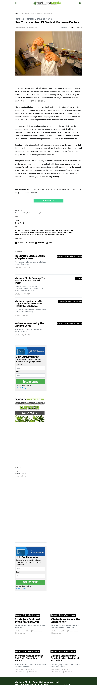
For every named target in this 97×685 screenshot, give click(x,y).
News (45, 235)
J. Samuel (18, 267)
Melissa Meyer (31, 235)
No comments (37, 631)
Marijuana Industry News (36, 232)
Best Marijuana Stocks (22, 230)
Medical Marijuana (20, 235)
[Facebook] (17, 474)
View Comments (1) (48, 200)
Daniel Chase (19, 670)
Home (16, 13)
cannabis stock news (36, 230)
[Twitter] (23, 474)
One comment (20, 27)
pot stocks (51, 235)
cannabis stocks (49, 230)
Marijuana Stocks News (64, 232)
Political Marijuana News (38, 18)
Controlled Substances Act (64, 230)
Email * (18, 371)
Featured (19, 18)
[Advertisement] (30, 445)
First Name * (20, 364)
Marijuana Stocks (50, 232)
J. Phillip (17, 220)
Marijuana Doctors (21, 232)
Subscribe (30, 381)
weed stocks (60, 235)
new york (40, 235)
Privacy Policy (21, 388)
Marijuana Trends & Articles (73, 256)
